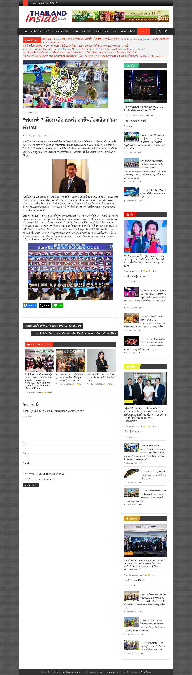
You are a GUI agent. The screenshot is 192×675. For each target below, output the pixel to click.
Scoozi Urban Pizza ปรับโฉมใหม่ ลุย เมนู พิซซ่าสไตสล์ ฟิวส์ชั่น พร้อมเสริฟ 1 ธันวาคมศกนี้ (70, 377)
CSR (115, 31)
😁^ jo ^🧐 (45, 392)
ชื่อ (25, 443)
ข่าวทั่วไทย (143, 31)
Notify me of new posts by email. (40, 479)
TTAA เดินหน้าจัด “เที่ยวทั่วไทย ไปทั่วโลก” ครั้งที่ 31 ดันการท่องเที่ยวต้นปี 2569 (153, 193)
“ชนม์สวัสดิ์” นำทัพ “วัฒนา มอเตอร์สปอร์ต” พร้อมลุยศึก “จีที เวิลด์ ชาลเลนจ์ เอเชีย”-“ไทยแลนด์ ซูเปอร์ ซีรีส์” (74, 333)
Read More (129, 126)
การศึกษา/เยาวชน (61, 31)
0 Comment (50, 136)
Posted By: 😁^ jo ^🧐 (33, 136)
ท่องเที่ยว (86, 31)
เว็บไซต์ (26, 463)
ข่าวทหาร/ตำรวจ (128, 31)
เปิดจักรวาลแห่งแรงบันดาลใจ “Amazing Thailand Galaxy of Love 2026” (143, 108)
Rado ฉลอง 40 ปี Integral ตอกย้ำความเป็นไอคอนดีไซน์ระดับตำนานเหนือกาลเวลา (153, 475)
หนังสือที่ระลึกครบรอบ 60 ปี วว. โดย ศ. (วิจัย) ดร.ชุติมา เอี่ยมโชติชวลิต (101, 377)
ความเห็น (27, 416)
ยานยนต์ (97, 31)
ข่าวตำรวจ (128, 554)
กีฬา (107, 31)
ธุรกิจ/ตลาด (36, 31)
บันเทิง (75, 31)
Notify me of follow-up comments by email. (44, 473)
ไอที (47, 31)
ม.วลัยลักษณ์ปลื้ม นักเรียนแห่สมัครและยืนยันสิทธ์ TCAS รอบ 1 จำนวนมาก (53, 326)
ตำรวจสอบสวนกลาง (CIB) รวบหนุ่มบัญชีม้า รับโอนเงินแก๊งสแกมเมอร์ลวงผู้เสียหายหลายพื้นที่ (152, 646)
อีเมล (26, 453)
